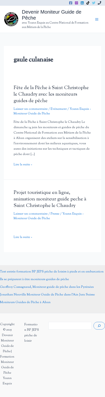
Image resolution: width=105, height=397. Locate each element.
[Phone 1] (99, 3)
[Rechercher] (99, 326)
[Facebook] (70, 3)
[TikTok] (88, 3)
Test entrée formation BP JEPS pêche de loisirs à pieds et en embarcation (52, 271)
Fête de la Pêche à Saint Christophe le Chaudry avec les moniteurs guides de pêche (51, 94)
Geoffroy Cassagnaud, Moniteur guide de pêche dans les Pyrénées (47, 287)
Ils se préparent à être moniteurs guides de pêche (34, 279)
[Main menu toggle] (97, 19)
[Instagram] (76, 3)
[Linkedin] (82, 3)
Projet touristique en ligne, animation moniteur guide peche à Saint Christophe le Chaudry (50, 199)
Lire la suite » (23, 164)
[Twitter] (93, 3)
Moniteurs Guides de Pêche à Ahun (25, 302)
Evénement (59, 109)
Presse (55, 214)
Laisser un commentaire (31, 109)
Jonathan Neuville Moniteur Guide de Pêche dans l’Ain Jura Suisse (47, 294)
